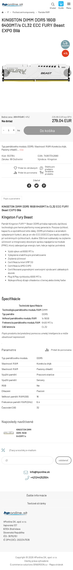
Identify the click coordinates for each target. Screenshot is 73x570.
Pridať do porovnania (27, 172)
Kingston (52, 159)
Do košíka (47, 130)
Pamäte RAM (44, 12)
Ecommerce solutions (21, 564)
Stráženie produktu (49, 172)
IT (8, 12)
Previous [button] (5, 73)
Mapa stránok (56, 564)
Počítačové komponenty (24, 12)
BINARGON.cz (40, 564)
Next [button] (67, 73)
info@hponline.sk (40, 471)
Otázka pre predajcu (50, 168)
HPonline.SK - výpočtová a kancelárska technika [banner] (12, 5)
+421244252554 (39, 477)
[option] (36, 73)
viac (22, 149)
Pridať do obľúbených (28, 168)
